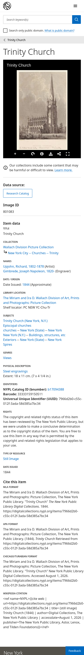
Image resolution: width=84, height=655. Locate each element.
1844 (26, 284)
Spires (7, 344)
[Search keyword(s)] (37, 19)
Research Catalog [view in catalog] (17, 193)
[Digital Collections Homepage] (7, 6)
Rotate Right (33, 154)
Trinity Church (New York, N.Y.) (25, 321)
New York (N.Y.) (14, 335)
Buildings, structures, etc (47, 335)
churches (10, 330)
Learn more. (63, 170)
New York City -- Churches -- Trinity (33, 253)
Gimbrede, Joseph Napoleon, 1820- (28, 271)
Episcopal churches (17, 325)
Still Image (11, 459)
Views (7, 358)
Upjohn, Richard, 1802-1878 (23, 266)
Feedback (75, 651)
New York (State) (32, 330)
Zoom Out (24, 154)
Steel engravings (15, 371)
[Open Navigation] (75, 6)
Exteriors (9, 340)
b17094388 (56, 389)
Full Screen (68, 154)
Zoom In (15, 154)
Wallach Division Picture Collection (28, 247)
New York (55, 330)
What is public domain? (60, 30)
